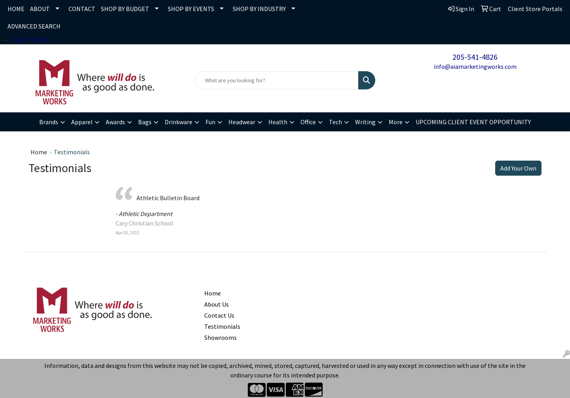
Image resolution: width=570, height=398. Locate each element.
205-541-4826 (475, 57)
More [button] (396, 122)
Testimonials (222, 326)
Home (38, 152)
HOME (16, 9)
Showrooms (220, 337)
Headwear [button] (241, 122)
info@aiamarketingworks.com (475, 66)
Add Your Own (518, 168)
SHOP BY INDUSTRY (259, 9)
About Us (216, 304)
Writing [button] (365, 122)
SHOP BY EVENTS (191, 9)
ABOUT (40, 9)
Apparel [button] (82, 122)
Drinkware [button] (178, 122)
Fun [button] (210, 122)
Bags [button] (145, 122)
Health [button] (277, 122)
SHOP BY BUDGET (125, 9)
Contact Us (219, 315)
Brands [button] (48, 122)
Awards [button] (115, 122)
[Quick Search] (277, 80)
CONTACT (81, 9)
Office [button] (308, 122)
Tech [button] (335, 122)
